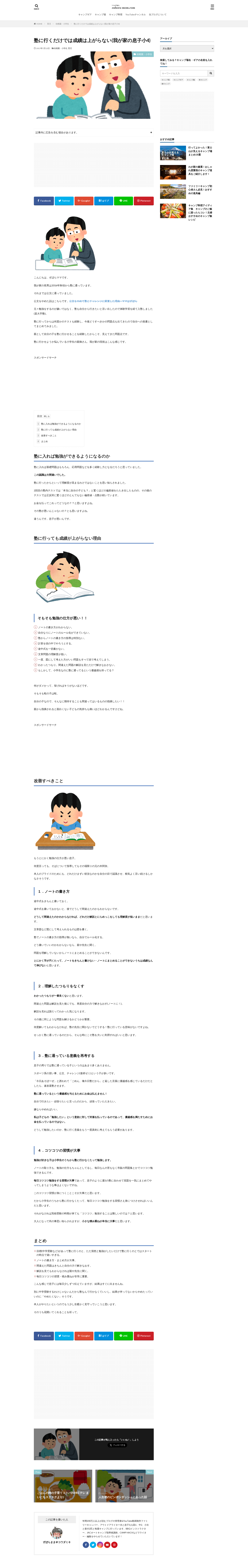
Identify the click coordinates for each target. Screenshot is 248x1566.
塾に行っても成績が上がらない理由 (57, 429)
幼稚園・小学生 (62, 24)
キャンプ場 (100, 14)
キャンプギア (85, 14)
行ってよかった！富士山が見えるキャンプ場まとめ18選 (200, 151)
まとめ (42, 441)
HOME (39, 24)
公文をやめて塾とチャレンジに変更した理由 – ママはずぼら (103, 300)
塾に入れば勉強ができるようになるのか (59, 424)
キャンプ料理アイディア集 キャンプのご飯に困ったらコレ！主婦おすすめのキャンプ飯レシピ (200, 212)
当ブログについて (158, 14)
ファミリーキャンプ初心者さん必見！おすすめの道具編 (200, 190)
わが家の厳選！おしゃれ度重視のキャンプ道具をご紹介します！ (200, 170)
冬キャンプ (203, 80)
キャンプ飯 (191, 80)
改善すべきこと (47, 435)
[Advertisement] (93, 165)
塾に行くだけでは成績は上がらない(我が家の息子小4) (97, 24)
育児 (49, 24)
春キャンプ (166, 84)
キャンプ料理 (115, 14)
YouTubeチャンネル (135, 14)
